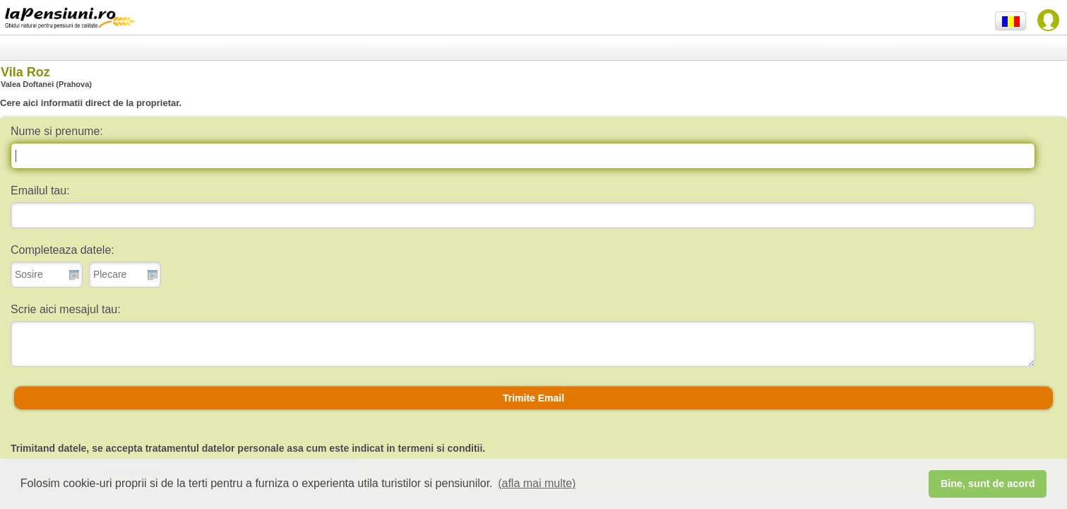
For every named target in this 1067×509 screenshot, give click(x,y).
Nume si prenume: (57, 131)
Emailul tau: (40, 191)
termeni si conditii (440, 448)
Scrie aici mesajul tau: (66, 309)
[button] (533, 398)
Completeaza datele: (62, 250)
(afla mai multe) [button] (537, 483)
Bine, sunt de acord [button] (988, 483)
